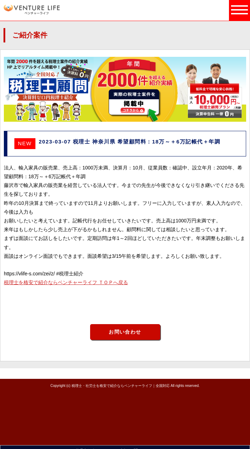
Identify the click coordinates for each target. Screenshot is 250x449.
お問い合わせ (125, 332)
